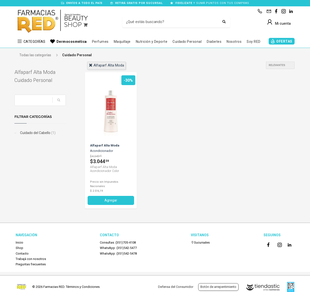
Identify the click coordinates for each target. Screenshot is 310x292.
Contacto (22, 253)
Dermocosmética (72, 42)
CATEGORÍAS (34, 42)
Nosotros (234, 42)
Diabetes (214, 42)
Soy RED (254, 42)
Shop (19, 248)
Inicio (19, 242)
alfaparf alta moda (106, 65)
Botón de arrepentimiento (218, 287)
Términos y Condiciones (83, 287)
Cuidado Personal (187, 42)
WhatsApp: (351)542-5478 (118, 253)
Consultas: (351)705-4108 (118, 242)
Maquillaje (122, 42)
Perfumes (100, 42)
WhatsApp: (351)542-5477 (118, 248)
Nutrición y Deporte (152, 42)
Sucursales (200, 242)
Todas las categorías (35, 55)
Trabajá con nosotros (31, 259)
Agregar (110, 200)
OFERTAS (284, 41)
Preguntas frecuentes (31, 264)
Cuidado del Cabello (39, 133)
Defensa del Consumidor (175, 287)
